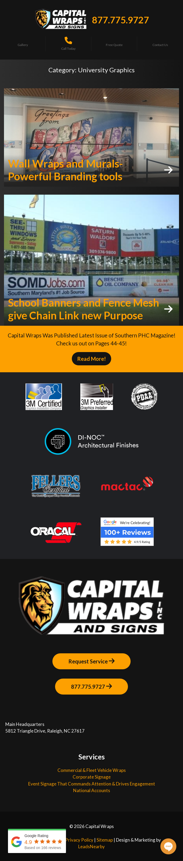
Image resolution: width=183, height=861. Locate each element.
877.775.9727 (120, 19)
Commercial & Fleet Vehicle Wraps (91, 770)
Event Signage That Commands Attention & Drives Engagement (91, 784)
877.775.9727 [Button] (91, 686)
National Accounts (91, 790)
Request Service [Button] (91, 661)
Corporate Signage (92, 777)
